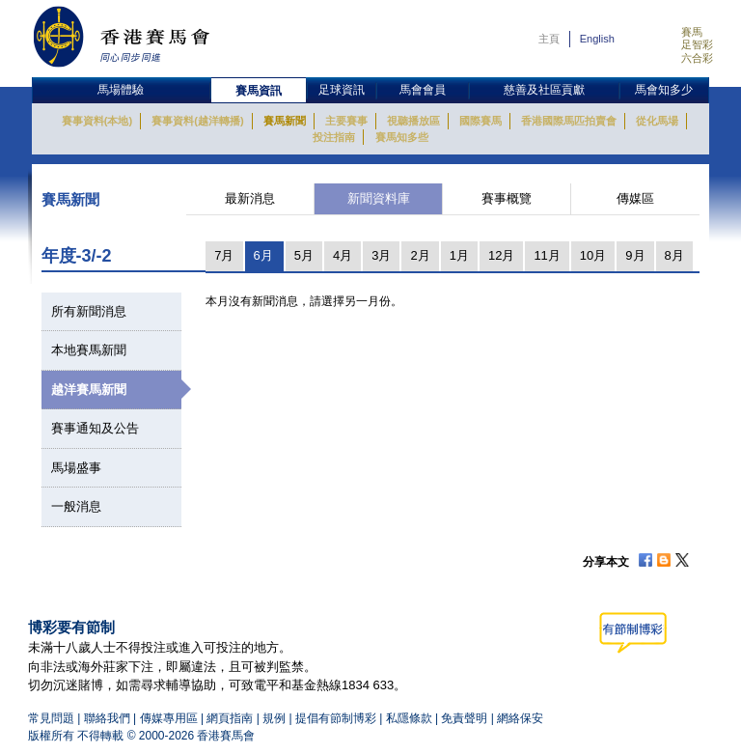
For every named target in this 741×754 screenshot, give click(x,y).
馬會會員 (422, 90)
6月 (263, 255)
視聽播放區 (413, 120)
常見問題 (51, 718)
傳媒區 (635, 198)
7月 (223, 255)
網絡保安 (520, 718)
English (597, 38)
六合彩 (697, 58)
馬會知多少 (664, 90)
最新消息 (250, 198)
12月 (501, 255)
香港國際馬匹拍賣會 (569, 120)
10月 (593, 255)
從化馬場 (657, 120)
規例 (275, 718)
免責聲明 (464, 718)
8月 (674, 255)
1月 (459, 255)
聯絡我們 (107, 718)
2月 (419, 255)
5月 (304, 255)
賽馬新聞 (284, 120)
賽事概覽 (506, 198)
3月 (381, 255)
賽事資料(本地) (97, 120)
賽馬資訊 (258, 91)
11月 (547, 255)
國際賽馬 (480, 120)
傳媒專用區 (169, 718)
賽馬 (691, 32)
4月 (342, 255)
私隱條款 (409, 718)
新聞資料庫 (378, 198)
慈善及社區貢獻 (544, 90)
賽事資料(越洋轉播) (197, 120)
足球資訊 (341, 90)
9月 (635, 255)
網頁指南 (229, 718)
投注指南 (334, 137)
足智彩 (697, 44)
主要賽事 (346, 120)
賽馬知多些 (401, 137)
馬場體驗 (120, 90)
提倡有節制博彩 (335, 718)
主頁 (549, 38)
